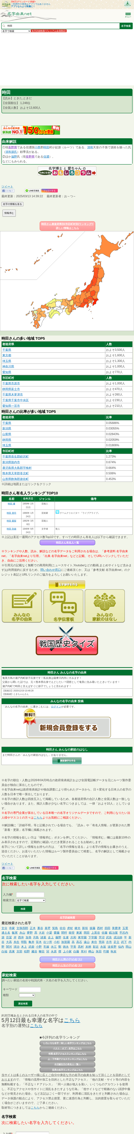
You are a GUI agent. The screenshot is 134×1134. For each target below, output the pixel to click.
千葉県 (6, 349)
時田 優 (11, 503)
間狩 (64, 932)
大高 (9, 942)
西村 (100, 928)
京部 (19, 951)
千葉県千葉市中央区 (15, 400)
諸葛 (43, 937)
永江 (54, 946)
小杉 (57, 942)
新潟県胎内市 (11, 462)
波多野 (112, 946)
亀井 (31, 942)
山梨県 (6, 434)
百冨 (9, 937)
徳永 (66, 946)
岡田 (87, 932)
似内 (121, 946)
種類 (6, 995)
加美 (28, 937)
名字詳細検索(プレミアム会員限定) (49, 31)
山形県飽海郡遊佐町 (15, 479)
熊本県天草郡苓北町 (15, 473)
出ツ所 (47, 942)
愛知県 (6, 372)
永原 (54, 951)
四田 (107, 928)
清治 (16, 946)
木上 (24, 946)
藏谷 (34, 951)
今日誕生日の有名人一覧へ (67, 1064)
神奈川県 (8, 366)
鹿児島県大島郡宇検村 (17, 467)
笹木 (39, 942)
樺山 (91, 951)
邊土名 (5, 932)
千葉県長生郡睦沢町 (15, 456)
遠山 (87, 942)
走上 (51, 937)
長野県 (12, 147)
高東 (12, 951)
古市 (109, 942)
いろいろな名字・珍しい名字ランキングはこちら (67, 1043)
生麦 (66, 937)
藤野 (58, 937)
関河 (9, 946)
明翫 (24, 942)
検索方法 (9, 900)
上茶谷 (95, 932)
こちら (38, 817)
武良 (109, 937)
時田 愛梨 (11, 521)
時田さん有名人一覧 (67, 542)
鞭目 (42, 951)
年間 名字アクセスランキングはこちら (67, 1053)
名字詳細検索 (67, 917)
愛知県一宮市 (11, 405)
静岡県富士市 (11, 389)
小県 (37, 147)
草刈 (84, 951)
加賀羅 (65, 942)
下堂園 (92, 937)
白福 (4, 951)
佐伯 (62, 928)
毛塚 (46, 946)
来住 (94, 942)
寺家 (12, 928)
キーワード (10, 989)
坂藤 (92, 928)
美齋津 (116, 928)
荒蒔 (102, 942)
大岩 (42, 932)
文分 (4, 928)
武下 (124, 942)
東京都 (6, 355)
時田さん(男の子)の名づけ (67, 959)
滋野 (14, 156)
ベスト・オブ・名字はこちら (67, 1048)
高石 (79, 942)
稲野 (27, 951)
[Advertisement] (67, 58)
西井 (21, 937)
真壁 (47, 928)
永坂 (103, 946)
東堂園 (82, 937)
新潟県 (6, 428)
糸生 (16, 942)
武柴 (31, 946)
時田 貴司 (11, 513)
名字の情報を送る (12, 204)
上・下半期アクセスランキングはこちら (67, 1059)
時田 (46, 147)
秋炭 (113, 951)
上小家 (67, 951)
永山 (22, 932)
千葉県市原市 (11, 383)
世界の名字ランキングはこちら (67, 1070)
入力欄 (7, 894)
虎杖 (70, 928)
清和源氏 (11, 151)
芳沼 (102, 937)
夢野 (30, 932)
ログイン (56, 706)
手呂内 (123, 932)
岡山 (128, 946)
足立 (116, 942)
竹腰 (106, 951)
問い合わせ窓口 (50, 569)
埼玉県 (6, 360)
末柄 (88, 946)
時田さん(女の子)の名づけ (67, 965)
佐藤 (104, 932)
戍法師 (118, 937)
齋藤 (57, 932)
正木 (33, 928)
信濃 (46, 156)
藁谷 (40, 928)
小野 (39, 946)
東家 (79, 932)
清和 (90, 147)
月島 (36, 937)
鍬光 (77, 928)
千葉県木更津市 (12, 394)
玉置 (125, 928)
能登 (72, 932)
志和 (73, 937)
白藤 (76, 951)
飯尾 (15, 932)
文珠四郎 (22, 928)
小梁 (49, 932)
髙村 (81, 946)
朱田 (99, 951)
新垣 (85, 928)
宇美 (73, 946)
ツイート (7, 186)
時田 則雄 (11, 529)
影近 (96, 946)
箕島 (55, 928)
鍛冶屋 (113, 932)
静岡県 (6, 439)
